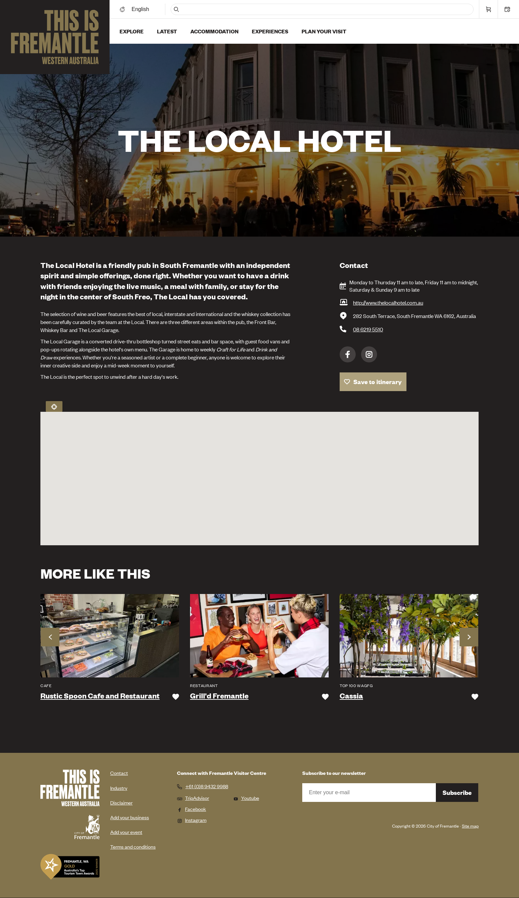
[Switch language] (141, 9)
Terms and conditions (133, 846)
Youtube (246, 797)
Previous (50, 637)
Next (469, 637)
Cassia (351, 696)
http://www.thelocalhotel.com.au (388, 302)
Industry (118, 787)
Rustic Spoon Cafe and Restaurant (100, 696)
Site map (470, 826)
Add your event (126, 831)
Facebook (348, 354)
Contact (119, 772)
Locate (54, 406)
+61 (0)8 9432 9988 (206, 786)
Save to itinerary (377, 381)
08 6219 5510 (368, 329)
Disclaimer (121, 802)
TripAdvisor (193, 797)
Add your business (129, 817)
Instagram (369, 354)
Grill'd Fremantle (219, 696)
